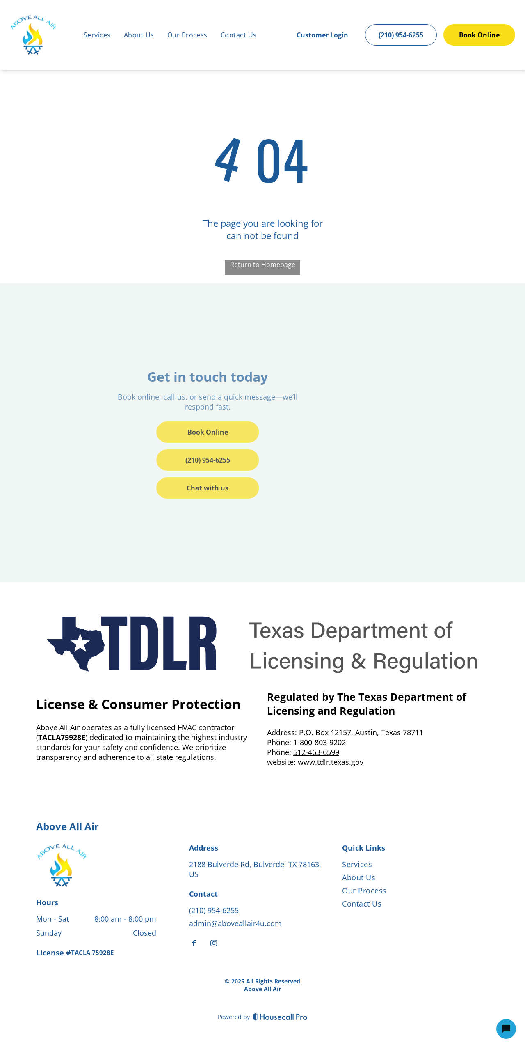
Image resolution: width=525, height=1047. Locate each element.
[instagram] (214, 944)
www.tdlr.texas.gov (330, 762)
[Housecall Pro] (280, 1016)
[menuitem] (97, 34)
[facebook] (194, 944)
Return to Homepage (262, 264)
